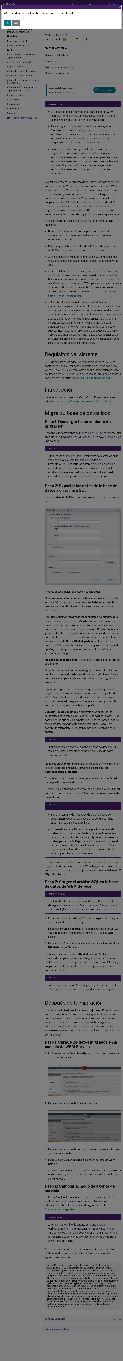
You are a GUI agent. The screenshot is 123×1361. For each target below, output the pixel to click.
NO (16, 23)
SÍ (7, 23)
